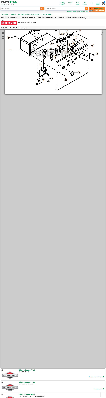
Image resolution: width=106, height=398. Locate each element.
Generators (13, 14)
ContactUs (70, 3)
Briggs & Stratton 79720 (27, 370)
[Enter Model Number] (65, 8)
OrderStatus (77, 3)
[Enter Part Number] (20, 8)
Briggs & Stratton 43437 (27, 394)
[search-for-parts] (41, 8)
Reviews (62, 3)
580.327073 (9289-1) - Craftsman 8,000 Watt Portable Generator (35, 14)
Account (85, 3)
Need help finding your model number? (77, 11)
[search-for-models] (86, 8)
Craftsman (5, 14)
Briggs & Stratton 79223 (27, 382)
